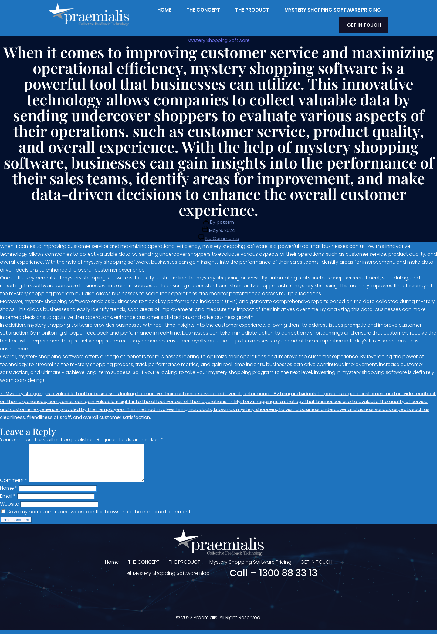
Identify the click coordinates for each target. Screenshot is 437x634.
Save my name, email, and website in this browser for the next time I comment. (99, 515)
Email (8, 500)
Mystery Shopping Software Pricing (332, 9)
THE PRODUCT (252, 9)
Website (9, 508)
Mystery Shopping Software (219, 37)
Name (9, 492)
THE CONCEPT (203, 9)
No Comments (222, 235)
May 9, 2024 (222, 227)
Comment (14, 484)
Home (164, 9)
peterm (225, 219)
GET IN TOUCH (368, 23)
